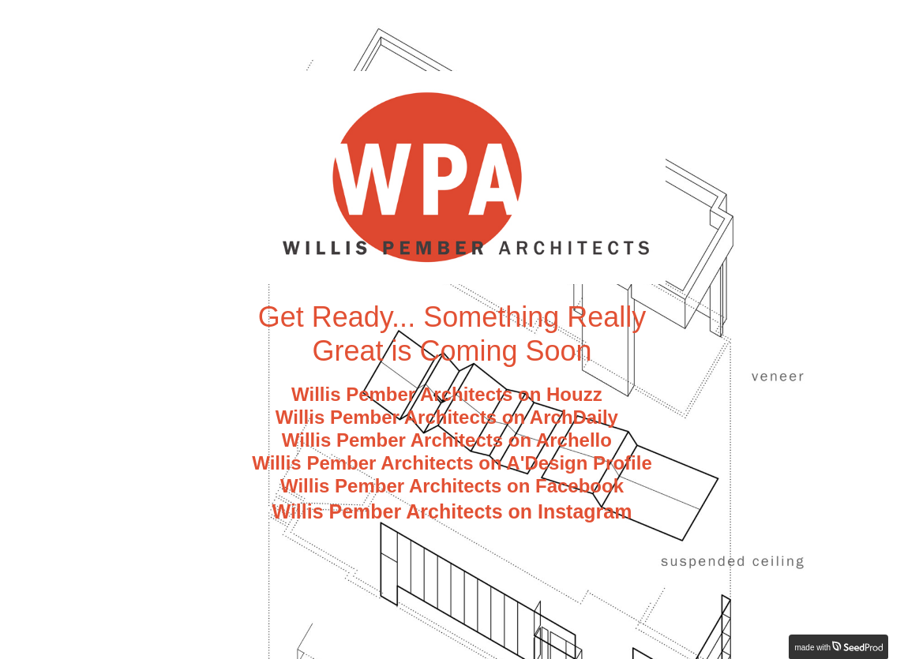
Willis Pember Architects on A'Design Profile (452, 463)
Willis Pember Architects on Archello (452, 440)
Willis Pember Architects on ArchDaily (452, 417)
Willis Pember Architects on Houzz (452, 394)
